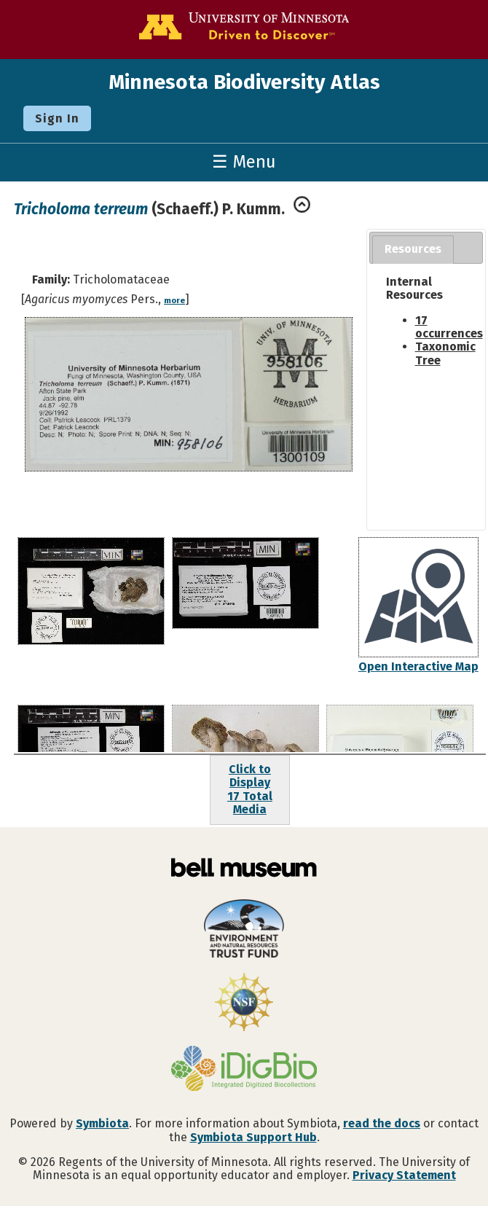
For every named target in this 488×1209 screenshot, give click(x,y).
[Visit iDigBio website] (244, 1070)
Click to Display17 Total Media (249, 789)
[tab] (413, 249)
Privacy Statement (404, 1175)
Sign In (57, 118)
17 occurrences (449, 326)
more (174, 300)
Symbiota (102, 1123)
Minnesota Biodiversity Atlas (244, 82)
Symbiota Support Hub (253, 1137)
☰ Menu (244, 162)
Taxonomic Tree (445, 353)
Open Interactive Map (418, 666)
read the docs (381, 1123)
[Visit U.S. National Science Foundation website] (244, 1003)
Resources (413, 249)
